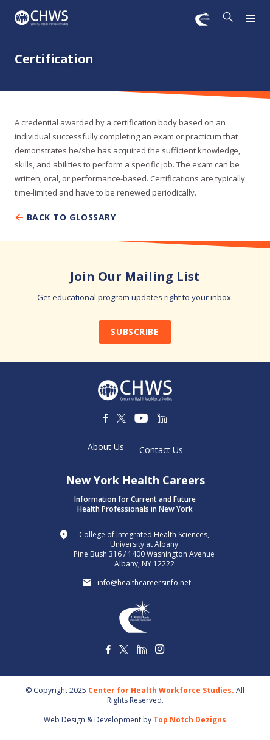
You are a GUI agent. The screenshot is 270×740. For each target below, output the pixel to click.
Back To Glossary (65, 217)
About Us (106, 447)
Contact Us (161, 450)
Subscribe (135, 331)
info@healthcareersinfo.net (144, 583)
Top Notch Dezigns (189, 719)
